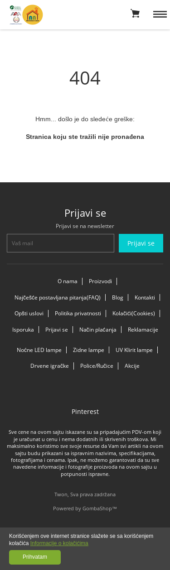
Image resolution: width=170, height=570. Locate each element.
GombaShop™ (100, 508)
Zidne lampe (88, 350)
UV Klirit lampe (134, 350)
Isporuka (23, 329)
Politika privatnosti (78, 313)
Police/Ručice (96, 365)
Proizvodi (100, 281)
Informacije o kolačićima (59, 543)
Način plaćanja (98, 329)
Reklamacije (143, 329)
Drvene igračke (49, 365)
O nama (68, 281)
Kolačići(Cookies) (133, 313)
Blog (117, 297)
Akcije (132, 365)
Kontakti (145, 297)
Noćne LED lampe (39, 350)
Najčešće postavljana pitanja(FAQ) (58, 297)
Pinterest (85, 411)
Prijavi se (56, 329)
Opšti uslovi (29, 313)
